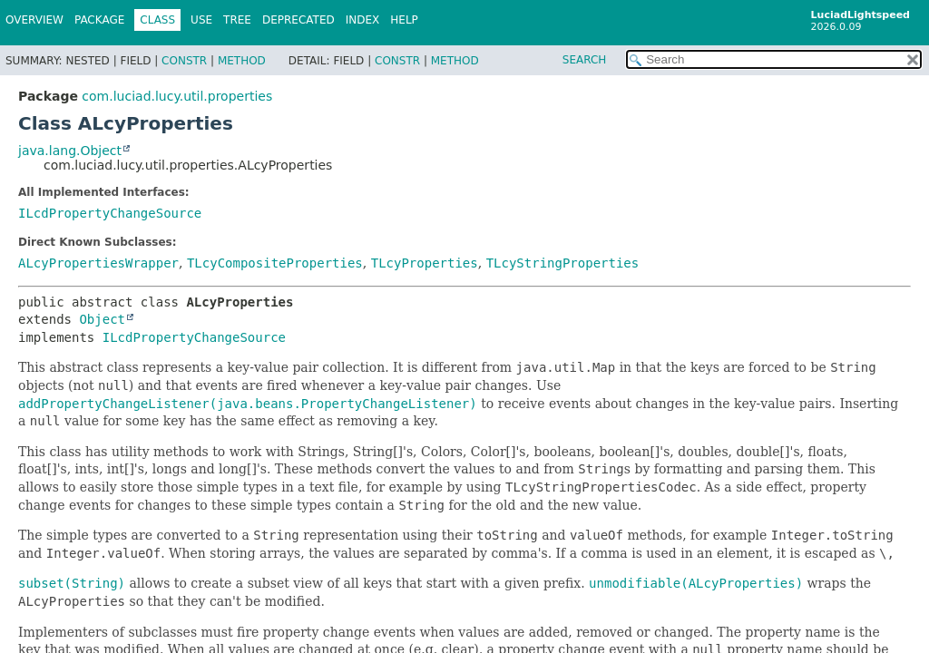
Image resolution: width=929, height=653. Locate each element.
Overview (34, 20)
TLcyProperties (424, 263)
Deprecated (298, 20)
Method (242, 60)
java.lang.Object (70, 150)
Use (201, 20)
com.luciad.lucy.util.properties (177, 96)
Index (363, 20)
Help (404, 20)
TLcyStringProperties (563, 263)
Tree (237, 20)
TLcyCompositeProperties (275, 263)
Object (102, 319)
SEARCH (584, 60)
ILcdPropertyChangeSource (109, 213)
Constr (184, 60)
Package (99, 20)
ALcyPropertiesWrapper (98, 263)
